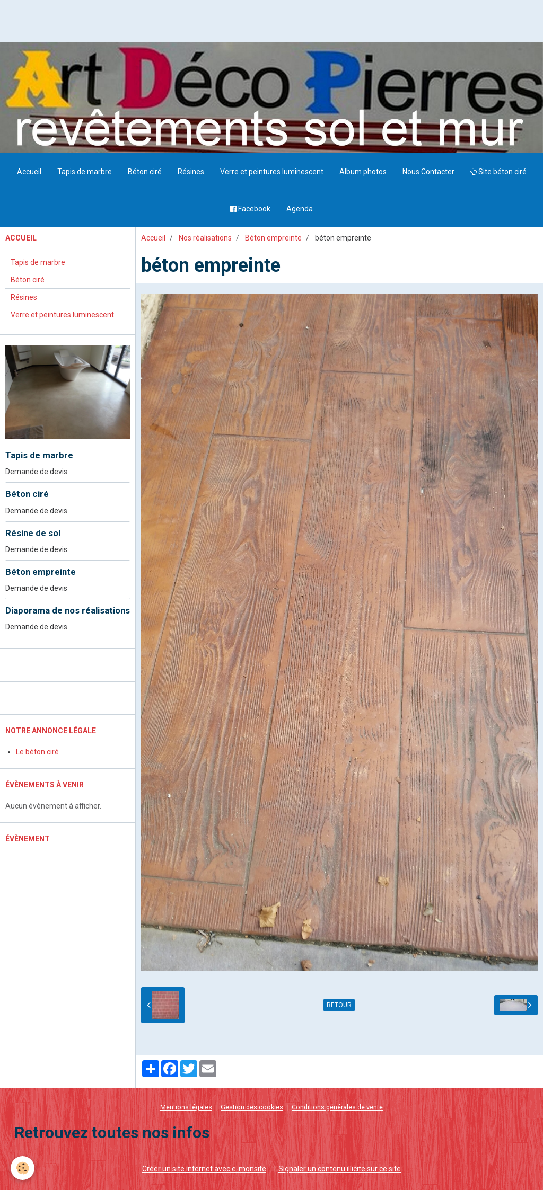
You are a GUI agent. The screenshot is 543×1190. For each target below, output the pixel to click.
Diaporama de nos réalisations (67, 610)
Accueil (29, 171)
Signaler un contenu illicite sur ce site (339, 1169)
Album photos (363, 171)
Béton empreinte (273, 238)
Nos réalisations (205, 238)
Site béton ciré (498, 171)
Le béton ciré (37, 752)
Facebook (250, 209)
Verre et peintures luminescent (271, 171)
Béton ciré (145, 171)
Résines (191, 171)
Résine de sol (32, 533)
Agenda (299, 209)
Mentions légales (186, 1107)
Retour (339, 1005)
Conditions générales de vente (337, 1107)
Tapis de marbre (84, 171)
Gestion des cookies (252, 1107)
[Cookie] (22, 1168)
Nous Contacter (428, 171)
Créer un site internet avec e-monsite (204, 1169)
